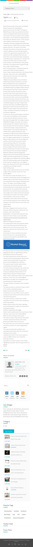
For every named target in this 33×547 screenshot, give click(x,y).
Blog (8, 14)
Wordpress (23, 511)
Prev (5, 350)
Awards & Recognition (18, 518)
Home (4, 14)
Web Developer (8, 511)
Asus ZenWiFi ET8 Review (17, 488)
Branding (16, 511)
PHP (18, 514)
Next (27, 350)
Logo (13, 514)
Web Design (7, 514)
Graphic (24, 514)
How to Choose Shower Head (18, 445)
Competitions (7, 518)
